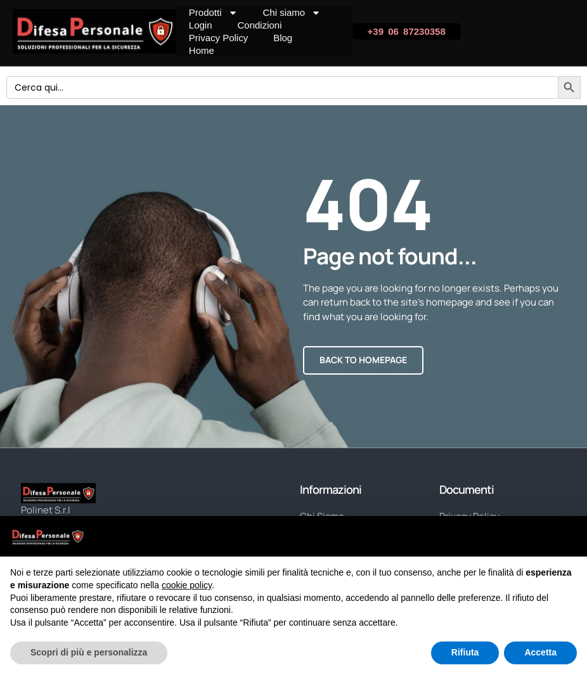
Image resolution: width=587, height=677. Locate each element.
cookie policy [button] (187, 585)
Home (201, 50)
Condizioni (260, 25)
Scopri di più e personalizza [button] (88, 652)
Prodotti (213, 12)
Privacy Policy (218, 37)
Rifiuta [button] (465, 652)
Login (200, 25)
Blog (282, 37)
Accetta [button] (540, 652)
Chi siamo (292, 12)
